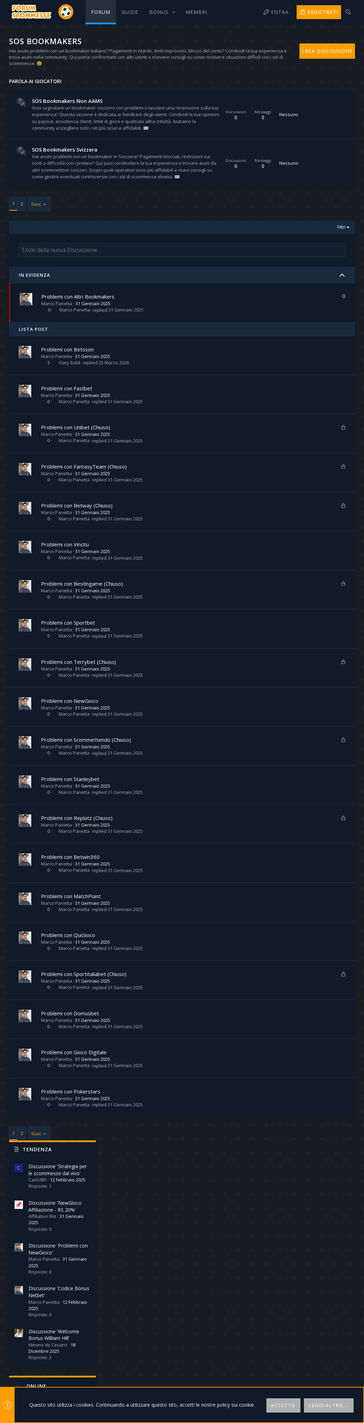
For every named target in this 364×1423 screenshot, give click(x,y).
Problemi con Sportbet (69, 683)
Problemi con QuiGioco (69, 995)
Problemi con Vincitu (66, 604)
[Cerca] (348, 12)
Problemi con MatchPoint (71, 956)
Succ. (37, 265)
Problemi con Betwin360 (71, 917)
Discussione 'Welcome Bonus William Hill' (312, 285)
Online (295, 336)
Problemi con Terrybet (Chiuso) (79, 721)
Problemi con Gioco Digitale (74, 1112)
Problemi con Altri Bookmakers (79, 356)
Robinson (338, 451)
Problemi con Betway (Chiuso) (77, 565)
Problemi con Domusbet (71, 1073)
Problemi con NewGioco (70, 760)
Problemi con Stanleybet (71, 839)
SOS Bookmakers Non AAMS (68, 100)
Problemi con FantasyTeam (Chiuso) (84, 526)
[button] (162, 12)
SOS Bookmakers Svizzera (65, 176)
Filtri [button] (244, 288)
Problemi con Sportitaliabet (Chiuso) (84, 1034)
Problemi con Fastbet (67, 448)
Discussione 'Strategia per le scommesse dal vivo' (316, 120)
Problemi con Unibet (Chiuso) (76, 487)
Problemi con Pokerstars (71, 1151)
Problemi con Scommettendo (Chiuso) (87, 800)
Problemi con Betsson (68, 409)
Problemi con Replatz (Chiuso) (77, 878)
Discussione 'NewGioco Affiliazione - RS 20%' (313, 156)
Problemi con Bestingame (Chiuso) (83, 643)
